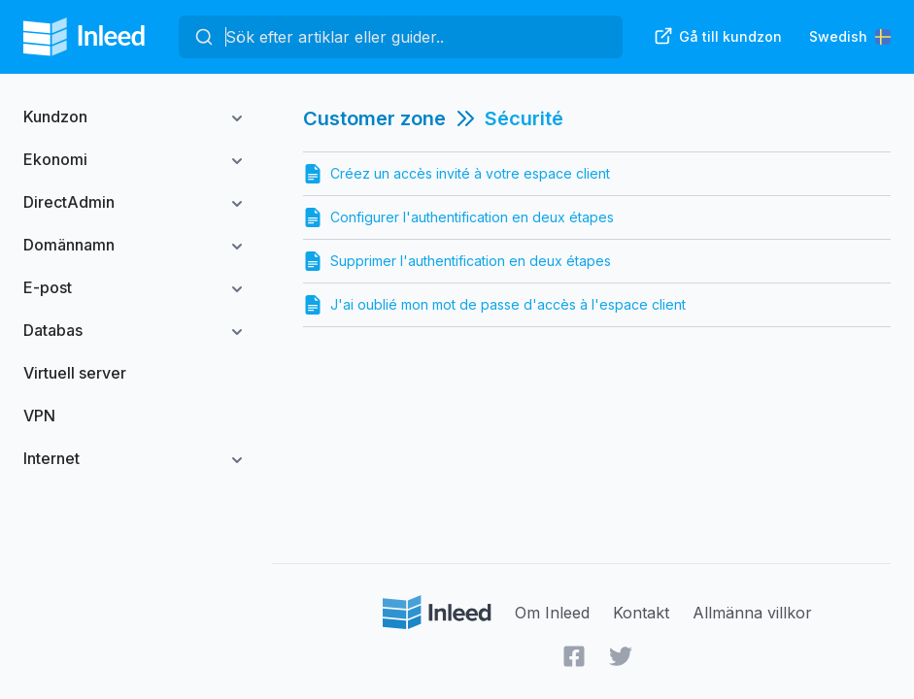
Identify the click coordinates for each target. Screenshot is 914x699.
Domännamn (69, 244)
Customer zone (374, 118)
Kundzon (55, 116)
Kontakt (641, 612)
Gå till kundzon (718, 36)
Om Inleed (552, 612)
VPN (39, 415)
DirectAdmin (69, 202)
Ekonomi (55, 159)
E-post (47, 287)
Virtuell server (74, 373)
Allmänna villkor (752, 612)
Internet (51, 458)
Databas (53, 330)
